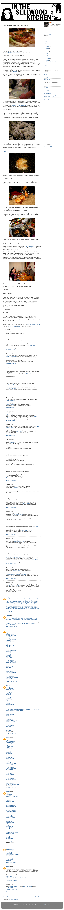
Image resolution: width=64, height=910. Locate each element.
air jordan (22, 601)
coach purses (12, 601)
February (48, 58)
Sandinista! (14, 71)
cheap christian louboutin (11, 619)
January (47, 60)
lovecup (45, 84)
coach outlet (17, 601)
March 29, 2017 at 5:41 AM (11, 880)
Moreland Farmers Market (49, 98)
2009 (46, 43)
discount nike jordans (22, 620)
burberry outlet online (10, 608)
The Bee (45, 88)
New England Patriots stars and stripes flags (21, 877)
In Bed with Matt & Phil (48, 76)
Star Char (45, 73)
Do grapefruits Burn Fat (18, 514)
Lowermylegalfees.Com (10, 400)
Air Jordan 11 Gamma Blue (11, 623)
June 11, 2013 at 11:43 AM (11, 480)
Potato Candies (47, 79)
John (7, 685)
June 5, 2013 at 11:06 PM (11, 377)
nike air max (21, 602)
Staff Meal (46, 77)
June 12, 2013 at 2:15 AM (11, 534)
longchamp (31, 607)
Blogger (51, 904)
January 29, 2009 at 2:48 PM (11, 335)
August (47, 51)
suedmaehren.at (18, 500)
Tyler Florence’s (32, 176)
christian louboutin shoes (28, 617)
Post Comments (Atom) (13, 899)
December (48, 44)
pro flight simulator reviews (20, 472)
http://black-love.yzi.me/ (10, 384)
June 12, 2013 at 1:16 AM (11, 507)
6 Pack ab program (12, 388)
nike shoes (27, 602)
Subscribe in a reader (48, 146)
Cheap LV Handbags (31, 623)
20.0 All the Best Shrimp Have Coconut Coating (51, 62)
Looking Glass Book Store (49, 96)
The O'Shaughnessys (55, 22)
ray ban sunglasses (15, 602)
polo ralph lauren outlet (20, 604)
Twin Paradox (46, 85)
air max (18, 603)
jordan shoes (26, 607)
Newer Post (6, 897)
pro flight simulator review (19, 541)
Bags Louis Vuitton (19, 617)
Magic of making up (10, 414)
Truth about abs (29, 373)
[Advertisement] (49, 122)
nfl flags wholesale (9, 877)
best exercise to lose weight (21, 456)
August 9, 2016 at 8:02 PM (11, 787)
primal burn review (15, 487)
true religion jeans (32, 601)
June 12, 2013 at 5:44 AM (11, 578)
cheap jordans (18, 622)
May (47, 55)
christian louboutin (30, 620)
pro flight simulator (19, 589)
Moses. (4, 151)
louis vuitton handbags (26, 606)
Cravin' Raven (46, 90)
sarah (7, 331)
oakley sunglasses (34, 606)
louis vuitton (36, 607)
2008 (46, 65)
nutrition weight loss (10, 341)
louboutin (26, 601)
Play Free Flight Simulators (14, 585)
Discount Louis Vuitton (10, 617)
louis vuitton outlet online (26, 598)
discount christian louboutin (11, 624)
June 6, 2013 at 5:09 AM (11, 450)
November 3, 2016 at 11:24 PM (12, 843)
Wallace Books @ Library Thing (50, 95)
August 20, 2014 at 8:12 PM (11, 611)
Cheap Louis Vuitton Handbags (26, 618)
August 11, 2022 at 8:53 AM (11, 889)
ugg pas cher (23, 622)
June (47, 53)
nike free (22, 603)
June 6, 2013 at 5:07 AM (11, 435)
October (47, 48)
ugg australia (24, 623)
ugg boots (35, 618)
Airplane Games (9, 477)
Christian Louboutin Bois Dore (32, 622)
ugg (7, 620)
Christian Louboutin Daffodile (31, 619)
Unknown (8, 615)
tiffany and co (33, 604)
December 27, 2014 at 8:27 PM (12, 626)
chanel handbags (9, 603)
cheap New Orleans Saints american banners (15, 879)
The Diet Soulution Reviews (21, 445)
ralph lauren (11, 609)
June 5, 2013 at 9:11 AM (11, 349)
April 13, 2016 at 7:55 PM (11, 733)
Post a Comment (8, 891)
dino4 (43, 904)
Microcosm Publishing (48, 99)
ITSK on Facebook (47, 34)
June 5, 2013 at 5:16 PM (11, 363)
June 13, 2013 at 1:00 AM (11, 593)
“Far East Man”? (6, 116)
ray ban (14, 606)
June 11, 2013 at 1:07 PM (11, 494)
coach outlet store (18, 608)
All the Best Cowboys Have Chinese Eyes (15, 52)
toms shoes (33, 598)
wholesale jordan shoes (15, 618)
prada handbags (9, 606)
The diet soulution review (11, 356)
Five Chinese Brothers (30, 246)
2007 (46, 67)
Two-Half (45, 74)
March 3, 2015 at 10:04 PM (11, 681)
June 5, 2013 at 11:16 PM (11, 393)
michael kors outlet (10, 598)
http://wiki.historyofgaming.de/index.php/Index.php (16, 574)
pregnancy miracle (17, 570)
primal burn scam (31, 516)
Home (22, 897)
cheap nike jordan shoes (21, 619)
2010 (46, 41)
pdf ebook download (26, 503)
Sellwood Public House (48, 91)
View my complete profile (48, 29)
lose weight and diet (22, 461)
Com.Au (17, 359)
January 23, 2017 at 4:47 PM (11, 862)
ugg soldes (19, 623)
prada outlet (30, 603)
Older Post (38, 897)
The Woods (46, 87)
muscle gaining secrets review (26, 530)
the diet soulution (31, 345)
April (47, 56)
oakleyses (8, 597)
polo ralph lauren (17, 598)
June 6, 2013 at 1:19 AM (11, 407)
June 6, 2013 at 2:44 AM (11, 420)
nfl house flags (9, 876)
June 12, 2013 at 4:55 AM (11, 549)
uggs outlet (10, 620)
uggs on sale (15, 620)
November (48, 46)
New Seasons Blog (47, 93)
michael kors (13, 604)
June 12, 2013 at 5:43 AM (11, 563)
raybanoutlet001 (9, 847)
